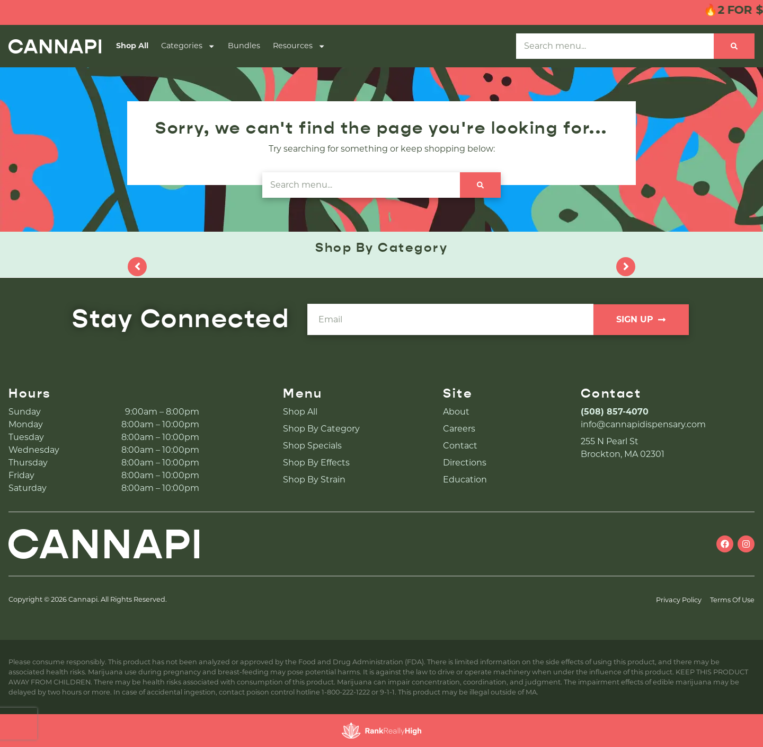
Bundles (244, 45)
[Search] (734, 46)
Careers (459, 429)
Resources (299, 46)
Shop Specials (312, 446)
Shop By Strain (314, 479)
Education (465, 479)
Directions (464, 463)
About (456, 412)
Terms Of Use (732, 600)
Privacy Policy (679, 600)
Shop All (132, 45)
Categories (188, 46)
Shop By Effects (316, 463)
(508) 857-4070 (615, 412)
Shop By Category (321, 429)
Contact (460, 446)
